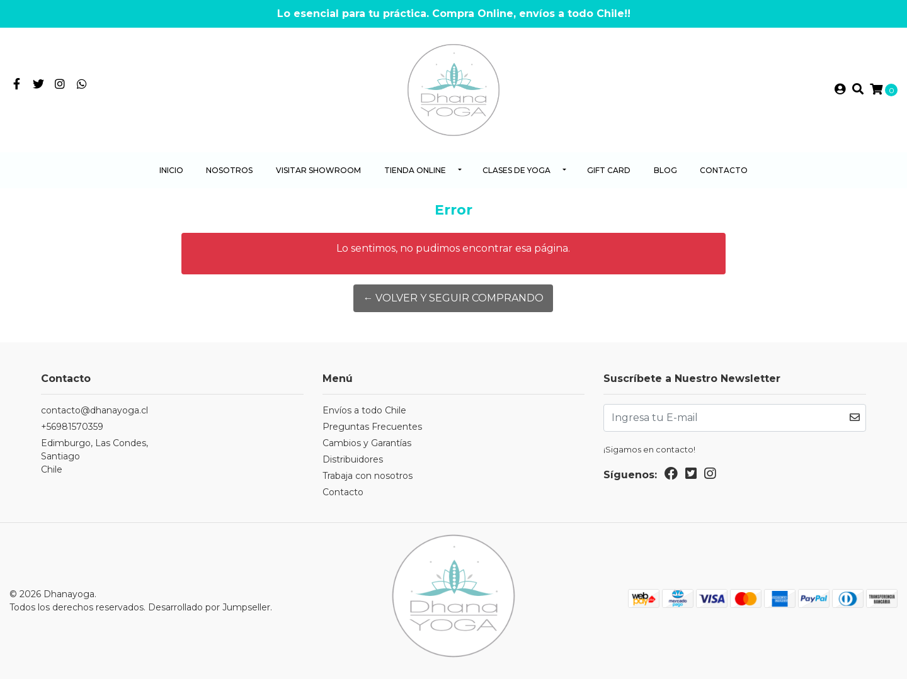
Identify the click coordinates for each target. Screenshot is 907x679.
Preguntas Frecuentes (372, 426)
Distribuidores (352, 459)
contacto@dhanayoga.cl (94, 410)
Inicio (171, 170)
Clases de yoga (516, 170)
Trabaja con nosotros (367, 475)
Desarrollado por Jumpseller (209, 607)
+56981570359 (72, 426)
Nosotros (229, 170)
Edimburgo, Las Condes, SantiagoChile (94, 456)
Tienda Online (415, 170)
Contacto (724, 170)
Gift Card (608, 170)
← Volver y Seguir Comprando (453, 298)
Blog (665, 170)
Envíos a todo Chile (364, 410)
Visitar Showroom (318, 170)
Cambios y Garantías (366, 443)
